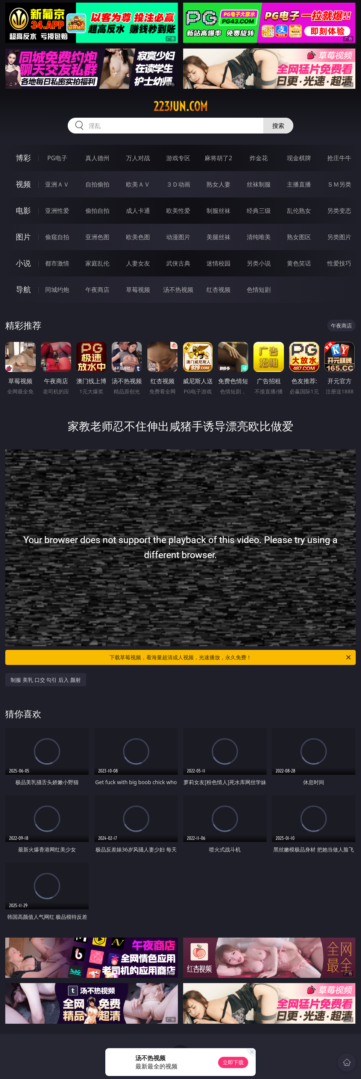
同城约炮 (57, 289)
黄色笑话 (299, 263)
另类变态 (339, 210)
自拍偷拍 (97, 184)
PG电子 (57, 158)
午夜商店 (97, 289)
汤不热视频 (178, 289)
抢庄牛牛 (339, 158)
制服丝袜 (218, 210)
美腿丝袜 (218, 237)
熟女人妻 (218, 184)
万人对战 (138, 158)
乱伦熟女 (299, 210)
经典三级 (259, 210)
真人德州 (97, 158)
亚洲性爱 (57, 210)
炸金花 (259, 158)
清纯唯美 (259, 237)
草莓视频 (138, 289)
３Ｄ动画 (178, 184)
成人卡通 (138, 210)
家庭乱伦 (97, 263)
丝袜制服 (259, 184)
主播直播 (299, 184)
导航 (23, 289)
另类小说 (259, 263)
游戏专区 (178, 158)
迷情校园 (218, 263)
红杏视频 (218, 289)
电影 (23, 210)
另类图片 (339, 237)
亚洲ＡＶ (57, 184)
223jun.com (180, 106)
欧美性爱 (178, 210)
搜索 (278, 125)
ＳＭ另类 (339, 184)
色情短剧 (259, 289)
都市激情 (57, 263)
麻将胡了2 (218, 158)
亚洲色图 (97, 237)
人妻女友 (138, 263)
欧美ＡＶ (138, 184)
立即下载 (233, 1062)
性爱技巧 (339, 263)
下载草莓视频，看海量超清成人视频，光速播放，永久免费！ (230, 657)
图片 (23, 237)
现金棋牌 (299, 158)
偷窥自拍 (57, 237)
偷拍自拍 (97, 210)
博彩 (23, 158)
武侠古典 (178, 263)
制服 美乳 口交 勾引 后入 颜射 (45, 679)
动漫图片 (178, 237)
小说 (23, 263)
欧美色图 (138, 237)
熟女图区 (299, 237)
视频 (23, 184)
